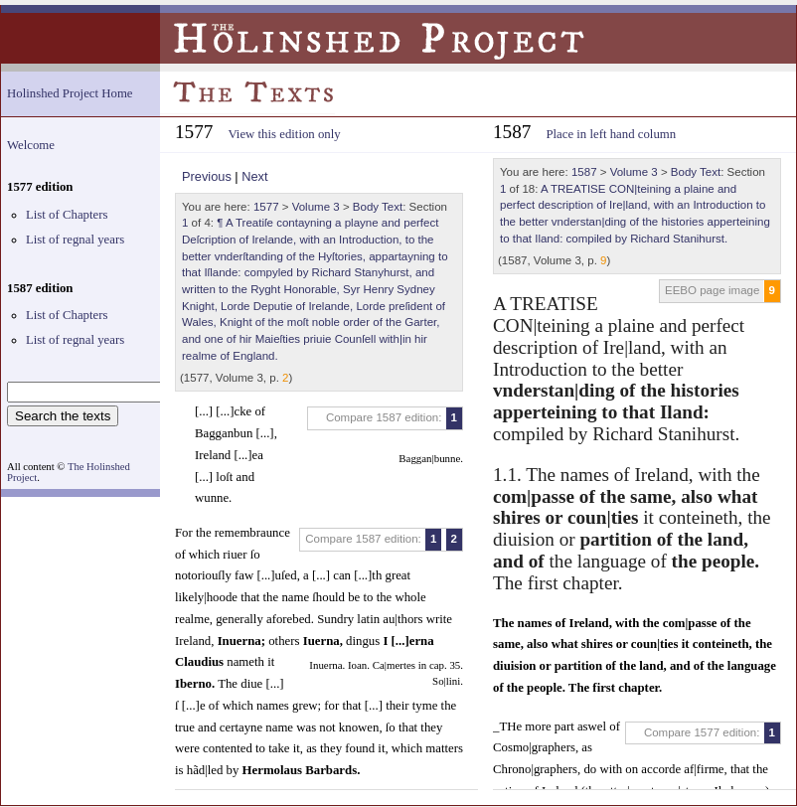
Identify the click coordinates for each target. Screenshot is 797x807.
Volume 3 (316, 207)
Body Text (377, 207)
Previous (207, 176)
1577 (266, 207)
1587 (584, 172)
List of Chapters (66, 215)
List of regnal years (75, 239)
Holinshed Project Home (70, 93)
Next (254, 176)
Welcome (31, 145)
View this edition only (284, 134)
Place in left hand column (611, 134)
